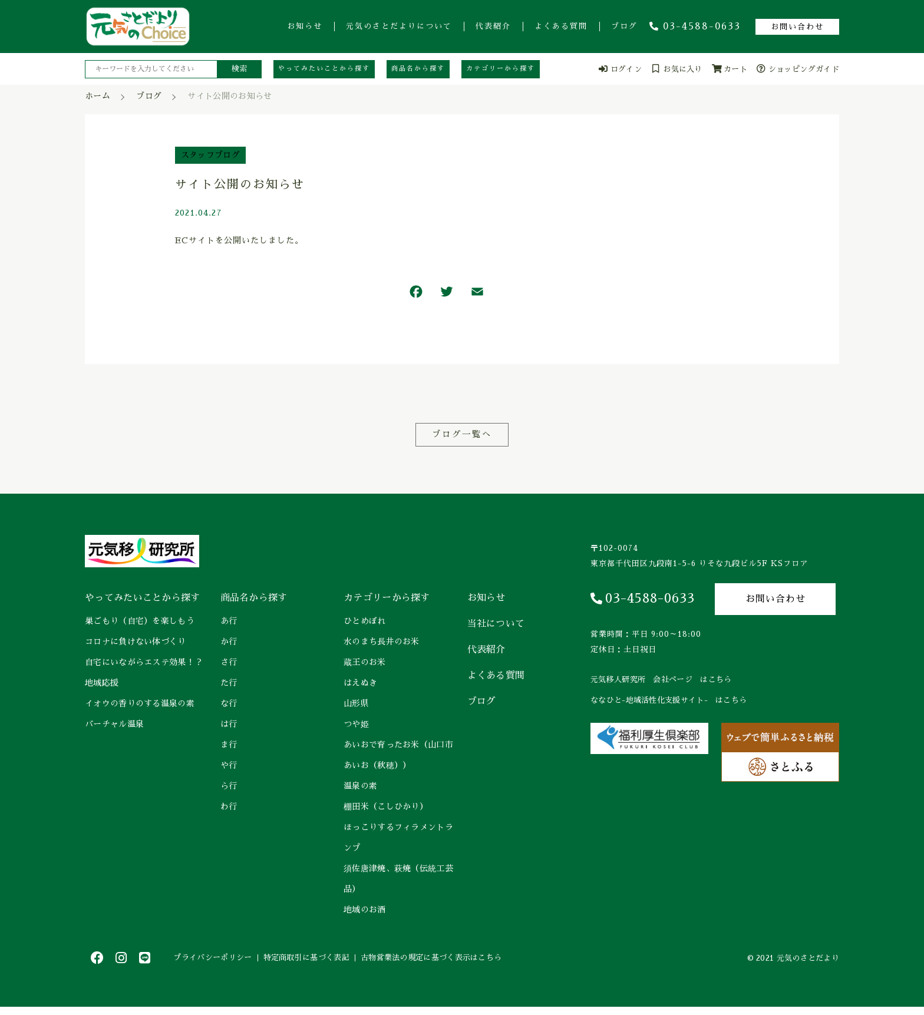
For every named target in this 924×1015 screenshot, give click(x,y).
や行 (228, 766)
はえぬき (360, 683)
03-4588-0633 (695, 26)
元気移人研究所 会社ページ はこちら (660, 680)
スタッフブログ (210, 155)
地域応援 (101, 683)
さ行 (228, 663)
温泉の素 (360, 786)
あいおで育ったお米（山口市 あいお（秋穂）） (400, 755)
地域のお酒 (365, 910)
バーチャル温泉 (114, 724)
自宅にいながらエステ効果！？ (144, 663)
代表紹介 (493, 26)
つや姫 (356, 724)
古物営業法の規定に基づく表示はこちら (461, 962)
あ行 (228, 621)
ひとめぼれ (365, 621)
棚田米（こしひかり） (386, 807)
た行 (228, 683)
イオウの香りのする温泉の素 (139, 704)
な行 (228, 704)
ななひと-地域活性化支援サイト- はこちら (668, 701)
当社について (496, 624)
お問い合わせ (797, 27)
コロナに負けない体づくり (135, 642)
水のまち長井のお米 (382, 642)
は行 (228, 724)
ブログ (624, 26)
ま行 (228, 745)
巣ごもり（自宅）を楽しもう (139, 621)
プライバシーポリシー (219, 962)
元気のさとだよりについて (399, 26)
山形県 (356, 704)
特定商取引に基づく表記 (325, 962)
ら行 (228, 786)
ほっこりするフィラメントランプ (398, 838)
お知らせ (304, 26)
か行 (228, 642)
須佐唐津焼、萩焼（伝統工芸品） (398, 879)
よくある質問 (561, 26)
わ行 (228, 807)
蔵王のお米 (365, 663)
